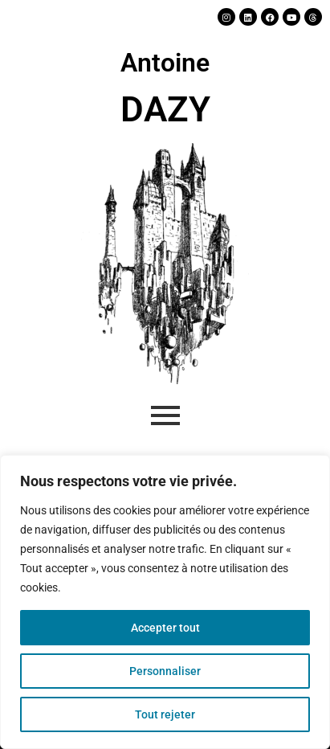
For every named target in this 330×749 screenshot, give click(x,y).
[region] (165, 602)
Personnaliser (165, 671)
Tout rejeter (165, 714)
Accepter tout (165, 627)
